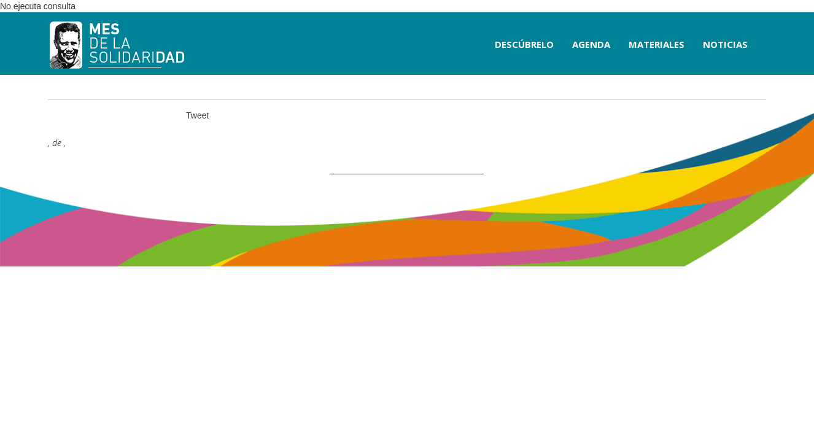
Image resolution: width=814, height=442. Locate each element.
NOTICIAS (725, 44)
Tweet (197, 115)
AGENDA (591, 44)
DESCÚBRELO (524, 44)
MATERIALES (656, 44)
